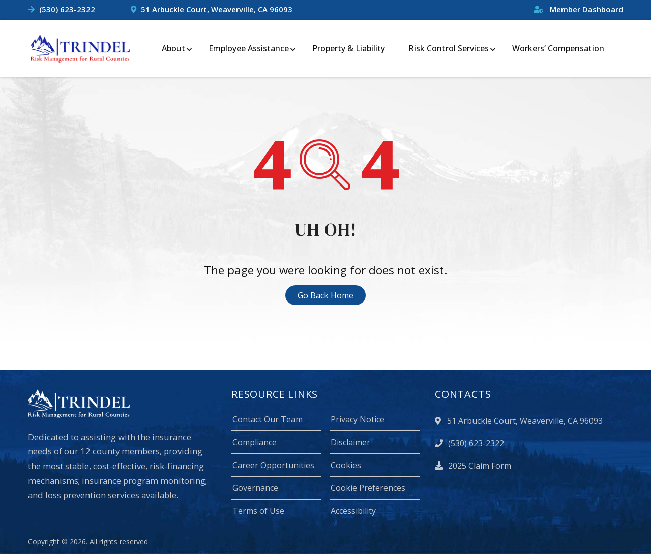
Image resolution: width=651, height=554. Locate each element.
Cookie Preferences (368, 488)
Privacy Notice (357, 419)
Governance (255, 488)
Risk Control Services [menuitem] (448, 48)
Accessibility (353, 510)
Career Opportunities (273, 465)
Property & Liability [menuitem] (348, 48)
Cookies (346, 465)
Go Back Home (325, 295)
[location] (439, 421)
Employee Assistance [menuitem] (249, 48)
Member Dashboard (578, 9)
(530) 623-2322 (67, 9)
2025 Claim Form (473, 465)
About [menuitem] (173, 48)
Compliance (254, 442)
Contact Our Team (267, 419)
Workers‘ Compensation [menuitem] (558, 48)
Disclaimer (350, 442)
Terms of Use (258, 510)
